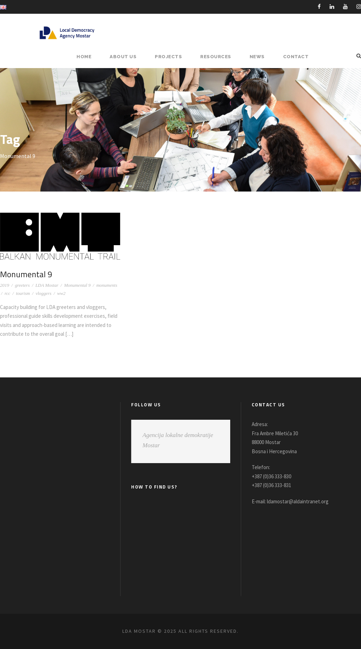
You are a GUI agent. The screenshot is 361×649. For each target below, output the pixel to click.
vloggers (43, 293)
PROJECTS (172, 56)
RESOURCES (218, 56)
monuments (106, 285)
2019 (4, 285)
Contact (296, 56)
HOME (89, 56)
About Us (128, 56)
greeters (22, 285)
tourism (23, 293)
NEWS (259, 56)
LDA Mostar (46, 285)
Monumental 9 (25, 274)
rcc (7, 293)
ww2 (61, 293)
